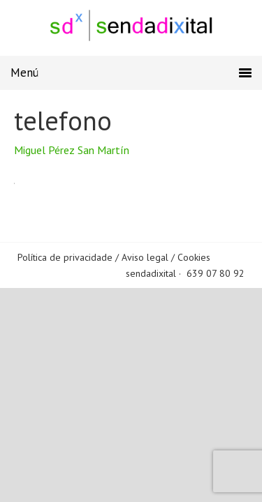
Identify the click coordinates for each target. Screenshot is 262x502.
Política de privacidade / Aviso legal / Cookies (113, 257)
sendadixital (151, 273)
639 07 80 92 (216, 273)
